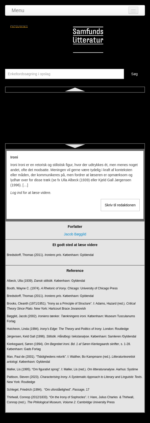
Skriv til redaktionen (120, 205)
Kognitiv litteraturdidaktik (75, 134)
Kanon (75, 116)
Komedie (75, 143)
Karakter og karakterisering (75, 125)
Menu (18, 10)
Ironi (75, 97)
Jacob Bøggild (75, 234)
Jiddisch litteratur (75, 107)
